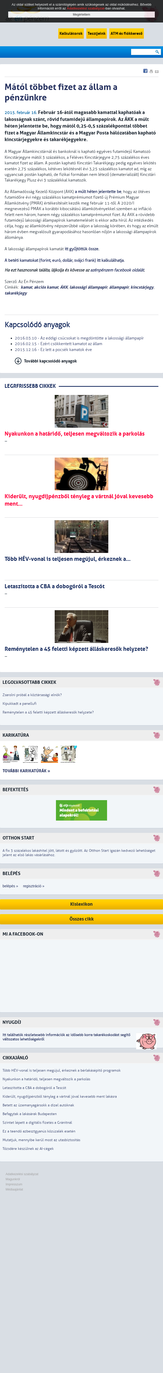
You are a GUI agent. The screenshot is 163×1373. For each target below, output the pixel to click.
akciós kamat (46, 287)
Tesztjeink (97, 33)
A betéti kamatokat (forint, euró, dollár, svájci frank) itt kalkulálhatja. (65, 260)
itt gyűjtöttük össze (81, 249)
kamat (26, 287)
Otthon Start (18, 838)
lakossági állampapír (88, 287)
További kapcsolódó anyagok (50, 361)
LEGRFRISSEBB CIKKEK (30, 386)
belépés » (10, 886)
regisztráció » (33, 886)
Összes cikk (81, 919)
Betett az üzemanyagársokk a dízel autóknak (38, 1105)
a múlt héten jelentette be (98, 191)
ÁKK (64, 287)
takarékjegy (16, 293)
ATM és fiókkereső (127, 33)
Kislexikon (81, 904)
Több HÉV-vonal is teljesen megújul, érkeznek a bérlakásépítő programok (62, 1070)
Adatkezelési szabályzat (22, 1174)
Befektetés (15, 789)
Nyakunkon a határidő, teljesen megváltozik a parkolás (46, 1079)
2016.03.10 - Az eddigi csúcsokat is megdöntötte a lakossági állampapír (79, 338)
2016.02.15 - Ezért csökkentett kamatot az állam (58, 344)
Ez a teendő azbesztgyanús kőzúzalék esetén (39, 1131)
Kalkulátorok (71, 33)
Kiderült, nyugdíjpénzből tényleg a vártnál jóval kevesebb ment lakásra (60, 1096)
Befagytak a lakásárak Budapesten (30, 1114)
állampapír (119, 287)
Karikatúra (16, 735)
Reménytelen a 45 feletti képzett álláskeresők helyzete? (48, 712)
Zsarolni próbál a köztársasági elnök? (32, 695)
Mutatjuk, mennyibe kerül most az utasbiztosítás (41, 1140)
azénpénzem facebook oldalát (117, 270)
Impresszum (14, 1184)
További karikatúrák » (26, 770)
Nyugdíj (12, 1022)
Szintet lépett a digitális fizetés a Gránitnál (37, 1122)
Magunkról (13, 1179)
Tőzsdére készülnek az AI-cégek (28, 1149)
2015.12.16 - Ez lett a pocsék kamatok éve (53, 349)
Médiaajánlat (14, 1189)
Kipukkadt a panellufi (20, 703)
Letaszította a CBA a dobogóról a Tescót (34, 1088)
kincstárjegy (142, 287)
